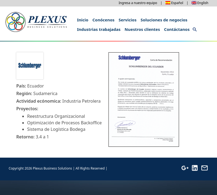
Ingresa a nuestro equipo (138, 3)
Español (177, 3)
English (202, 3)
